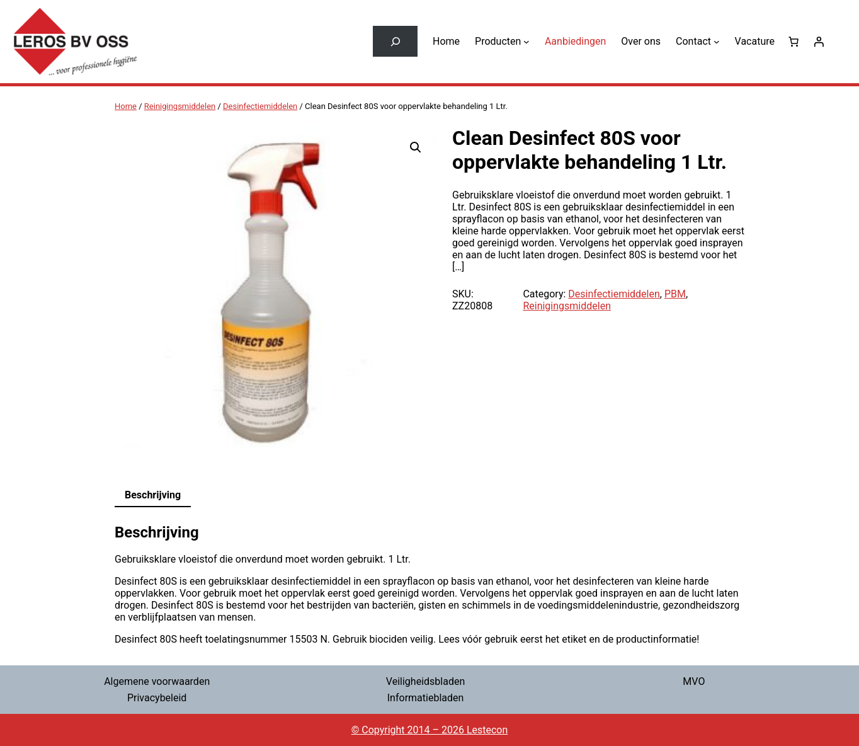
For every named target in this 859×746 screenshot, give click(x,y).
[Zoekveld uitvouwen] (395, 41)
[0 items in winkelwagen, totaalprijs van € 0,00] (793, 41)
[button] (415, 147)
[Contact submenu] (717, 41)
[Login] (818, 41)
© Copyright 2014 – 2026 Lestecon (429, 730)
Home (126, 106)
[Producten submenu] (526, 41)
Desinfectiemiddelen (260, 106)
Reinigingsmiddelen (179, 106)
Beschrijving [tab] (153, 495)
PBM (675, 294)
